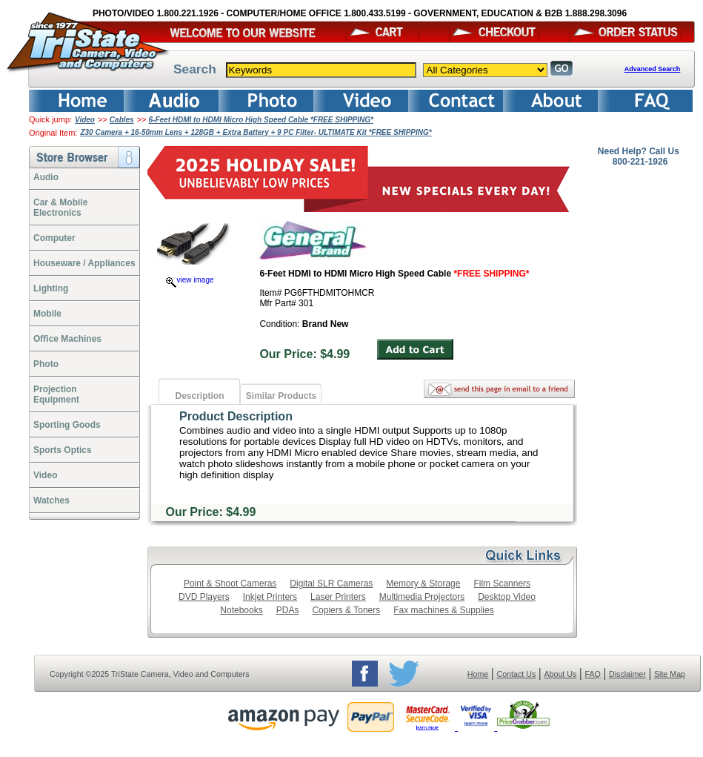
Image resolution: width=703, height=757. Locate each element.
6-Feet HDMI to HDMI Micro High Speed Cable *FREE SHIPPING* (261, 120)
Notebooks (241, 610)
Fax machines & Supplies (443, 610)
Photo (46, 364)
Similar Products (281, 396)
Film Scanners (501, 583)
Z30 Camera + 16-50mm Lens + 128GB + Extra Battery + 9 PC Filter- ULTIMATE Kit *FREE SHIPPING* (255, 132)
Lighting (50, 288)
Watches (51, 500)
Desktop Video (507, 597)
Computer (54, 238)
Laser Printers (338, 597)
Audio (46, 177)
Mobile (47, 313)
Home (477, 674)
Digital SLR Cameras (331, 583)
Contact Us (516, 674)
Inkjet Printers (270, 597)
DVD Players (204, 597)
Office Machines (67, 339)
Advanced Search (652, 69)
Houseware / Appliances (84, 263)
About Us (560, 674)
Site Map (669, 674)
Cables (122, 120)
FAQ (592, 674)
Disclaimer (627, 674)
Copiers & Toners (346, 610)
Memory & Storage (423, 583)
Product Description (236, 416)
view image (189, 280)
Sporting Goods (67, 425)
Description (199, 396)
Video (85, 120)
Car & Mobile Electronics (60, 207)
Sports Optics (62, 450)
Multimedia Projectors (421, 597)
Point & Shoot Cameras (230, 583)
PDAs (287, 610)
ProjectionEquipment (56, 394)
